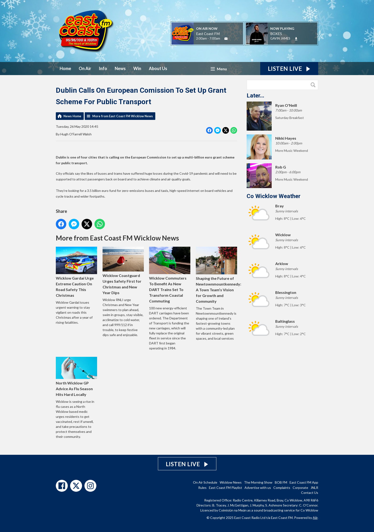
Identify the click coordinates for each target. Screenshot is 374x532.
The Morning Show (258, 482)
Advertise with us (257, 488)
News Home (72, 116)
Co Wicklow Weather (274, 196)
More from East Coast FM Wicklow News (122, 116)
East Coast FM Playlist (225, 488)
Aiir (315, 518)
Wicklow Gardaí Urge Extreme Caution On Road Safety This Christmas (76, 272)
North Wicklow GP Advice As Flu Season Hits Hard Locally (76, 377)
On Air (85, 68)
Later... (255, 95)
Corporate (300, 488)
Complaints (281, 488)
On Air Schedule (205, 482)
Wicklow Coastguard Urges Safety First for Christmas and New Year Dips (123, 271)
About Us (158, 68)
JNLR (314, 488)
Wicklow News (231, 482)
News (120, 68)
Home (65, 68)
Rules (202, 488)
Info (103, 68)
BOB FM (281, 482)
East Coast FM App (304, 482)
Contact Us (309, 493)
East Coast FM (208, 33)
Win (137, 68)
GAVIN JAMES (280, 38)
